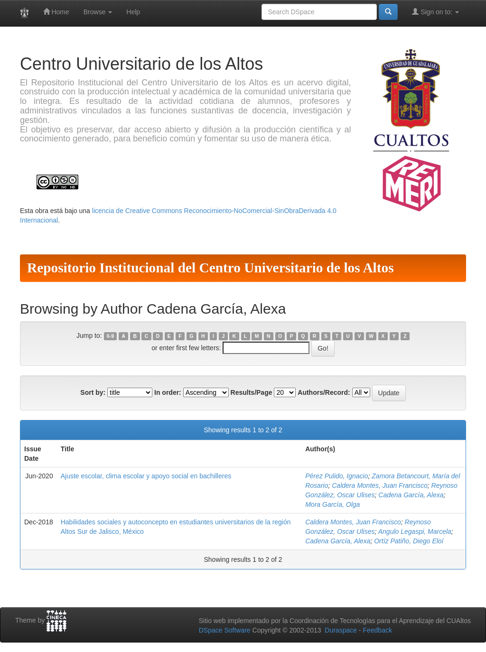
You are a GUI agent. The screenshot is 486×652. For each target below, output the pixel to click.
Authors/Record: (324, 392)
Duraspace (341, 630)
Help (133, 12)
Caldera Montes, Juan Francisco (380, 485)
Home (56, 12)
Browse (98, 12)
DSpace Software (225, 630)
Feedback (377, 630)
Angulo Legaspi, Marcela (414, 531)
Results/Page (251, 392)
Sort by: (92, 392)
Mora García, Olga (332, 504)
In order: (167, 392)
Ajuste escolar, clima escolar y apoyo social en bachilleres (146, 476)
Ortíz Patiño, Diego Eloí (408, 541)
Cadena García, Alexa (410, 495)
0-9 (110, 336)
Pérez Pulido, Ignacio (336, 476)
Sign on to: (435, 12)
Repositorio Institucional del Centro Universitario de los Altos (210, 267)
